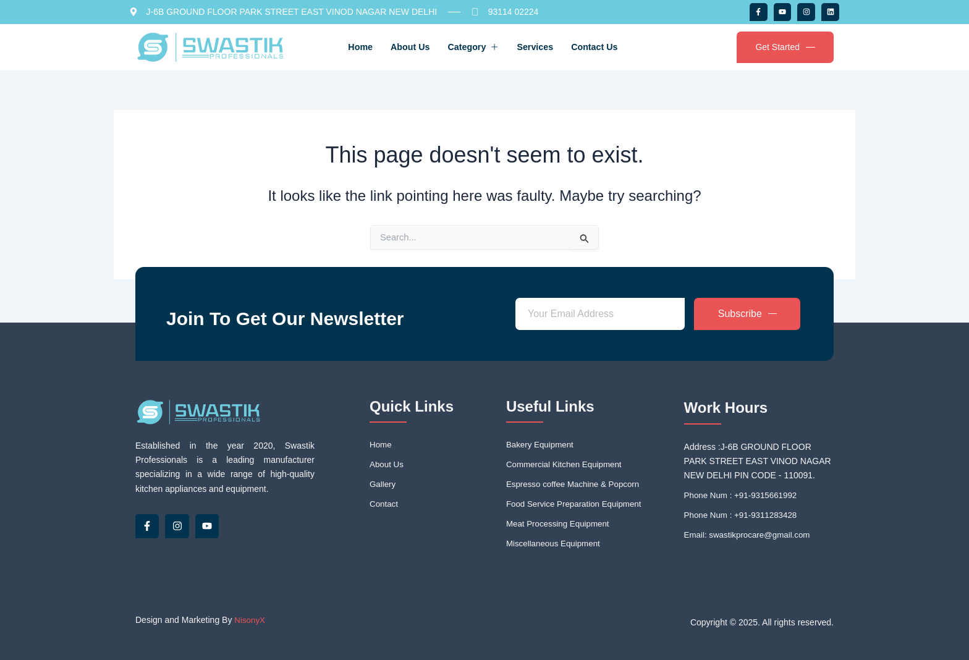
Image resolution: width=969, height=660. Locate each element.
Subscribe (747, 309)
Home (338, 46)
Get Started (785, 47)
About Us (398, 46)
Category (473, 46)
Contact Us (619, 46)
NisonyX (250, 620)
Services (547, 46)
